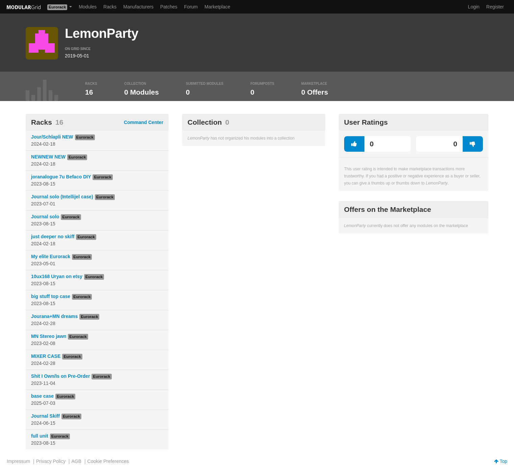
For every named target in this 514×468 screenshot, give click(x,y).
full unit (39, 436)
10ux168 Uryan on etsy (56, 276)
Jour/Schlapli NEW (52, 137)
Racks (110, 6)
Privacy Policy (51, 461)
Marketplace (217, 6)
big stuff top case (50, 296)
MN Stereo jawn (48, 336)
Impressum (18, 461)
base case (42, 396)
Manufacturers (138, 6)
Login (474, 6)
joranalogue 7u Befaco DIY (61, 176)
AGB (76, 461)
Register (495, 6)
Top (500, 461)
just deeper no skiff (52, 236)
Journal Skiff (45, 416)
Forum (191, 6)
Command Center (143, 122)
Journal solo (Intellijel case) (62, 196)
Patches (168, 6)
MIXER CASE (45, 356)
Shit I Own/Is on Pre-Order (60, 376)
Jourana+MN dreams (54, 316)
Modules (88, 6)
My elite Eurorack (50, 256)
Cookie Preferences (108, 461)
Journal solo (45, 216)
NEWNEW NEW (48, 156)
